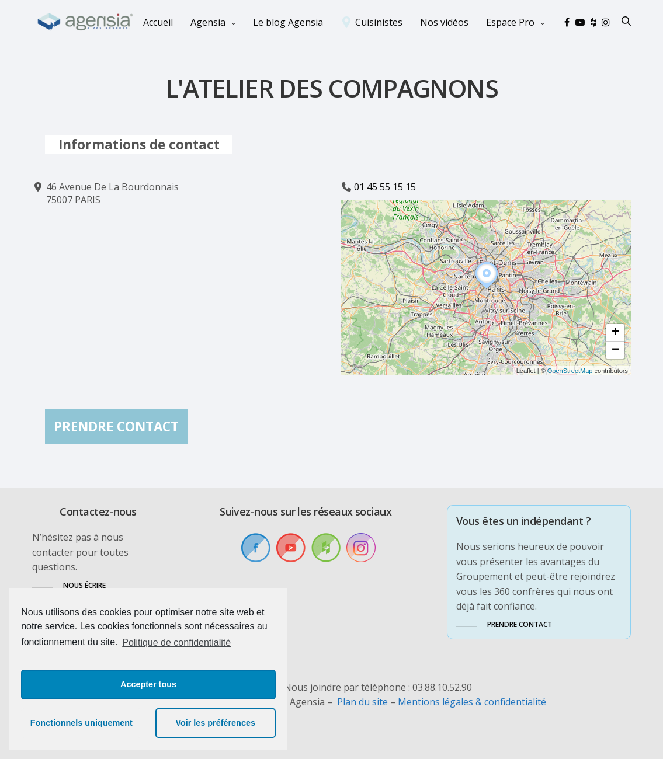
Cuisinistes (378, 22)
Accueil (158, 22)
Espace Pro (510, 22)
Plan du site (362, 701)
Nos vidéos (444, 22)
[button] (486, 289)
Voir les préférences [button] (215, 722)
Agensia (207, 22)
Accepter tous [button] (148, 684)
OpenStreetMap (570, 370)
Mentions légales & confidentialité (472, 701)
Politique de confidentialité (176, 642)
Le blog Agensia (288, 22)
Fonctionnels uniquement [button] (81, 722)
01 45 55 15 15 (385, 186)
